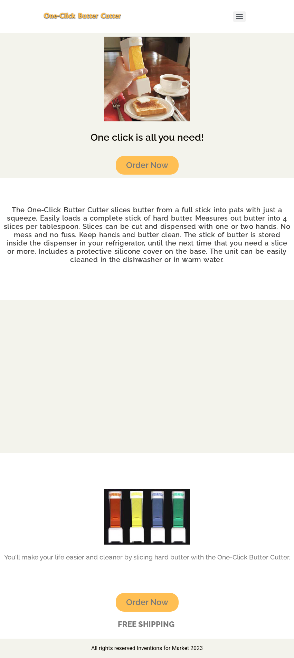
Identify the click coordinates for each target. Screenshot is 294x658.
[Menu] (239, 16)
